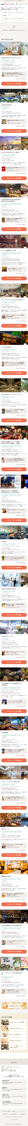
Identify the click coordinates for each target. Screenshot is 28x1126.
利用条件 (14, 1111)
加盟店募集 (23, 1114)
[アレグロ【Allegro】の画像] (14, 338)
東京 (18, 1067)
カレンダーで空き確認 (14, 84)
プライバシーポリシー (21, 1111)
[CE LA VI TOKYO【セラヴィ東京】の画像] (14, 143)
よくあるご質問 (14, 1119)
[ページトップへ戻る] (14, 1062)
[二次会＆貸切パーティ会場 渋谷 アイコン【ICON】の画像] (14, 674)
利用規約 (9, 1111)
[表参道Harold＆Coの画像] (14, 867)
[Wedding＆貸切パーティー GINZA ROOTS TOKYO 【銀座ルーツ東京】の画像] (14, 433)
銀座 (11, 1069)
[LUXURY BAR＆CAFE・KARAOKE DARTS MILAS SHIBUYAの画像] (14, 190)
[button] (14, 1082)
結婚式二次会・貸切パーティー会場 (8, 1067)
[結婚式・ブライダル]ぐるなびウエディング (9, 1066)
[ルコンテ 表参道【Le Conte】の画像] (14, 241)
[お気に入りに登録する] (25, 55)
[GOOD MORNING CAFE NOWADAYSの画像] (14, 916)
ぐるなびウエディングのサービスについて (13, 1116)
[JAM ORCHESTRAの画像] (14, 96)
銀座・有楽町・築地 (4, 1069)
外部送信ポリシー (6, 1114)
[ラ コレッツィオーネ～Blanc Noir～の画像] (14, 772)
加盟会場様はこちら (15, 1114)
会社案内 (4, 1111)
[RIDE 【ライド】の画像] (14, 820)
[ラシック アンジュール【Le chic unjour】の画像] (14, 291)
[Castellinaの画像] (14, 532)
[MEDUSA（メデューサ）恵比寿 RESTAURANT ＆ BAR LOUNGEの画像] (14, 481)
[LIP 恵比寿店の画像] (14, 723)
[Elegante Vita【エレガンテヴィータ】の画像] (14, 48)
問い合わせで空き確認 (14, 952)
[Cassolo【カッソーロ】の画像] (14, 627)
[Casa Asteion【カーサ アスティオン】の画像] (14, 385)
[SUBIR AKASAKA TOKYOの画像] (14, 580)
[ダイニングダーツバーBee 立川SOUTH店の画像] (14, 964)
